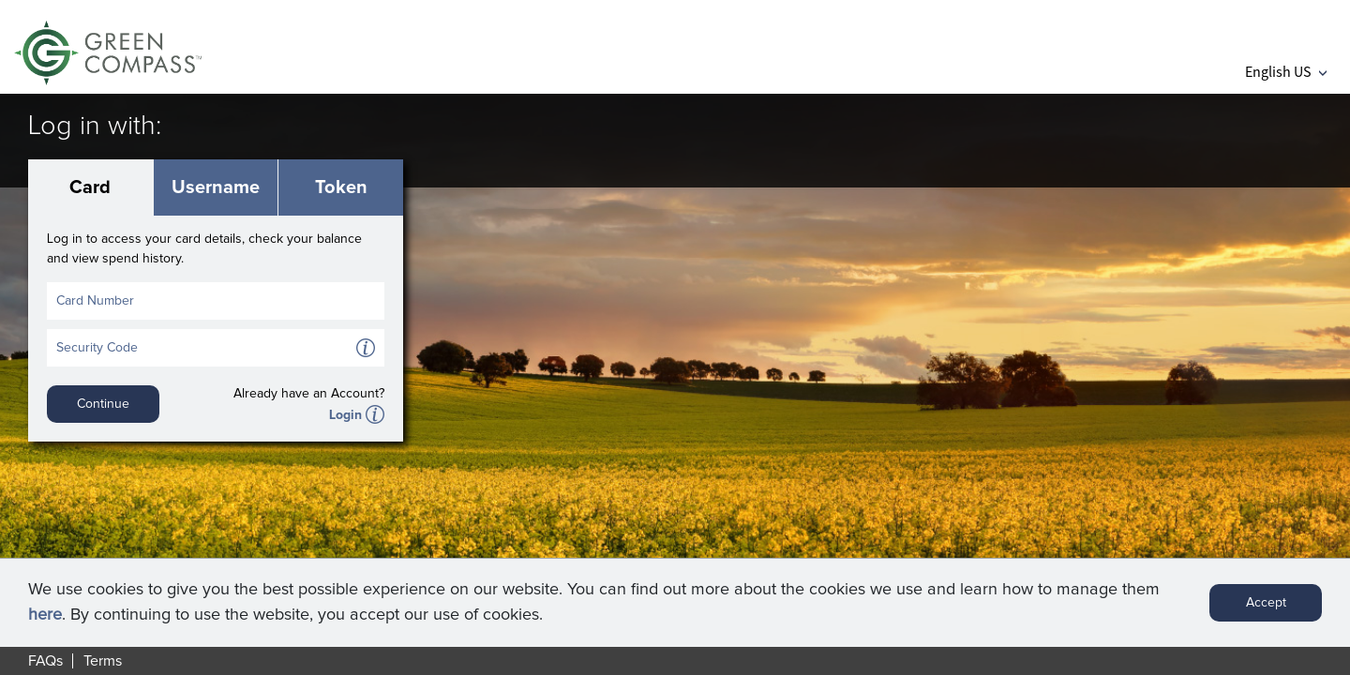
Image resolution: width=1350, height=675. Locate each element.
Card (90, 187)
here (45, 615)
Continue (103, 404)
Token (341, 187)
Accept (1266, 602)
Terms (102, 660)
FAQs (45, 660)
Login (345, 415)
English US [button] (1286, 71)
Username (216, 187)
